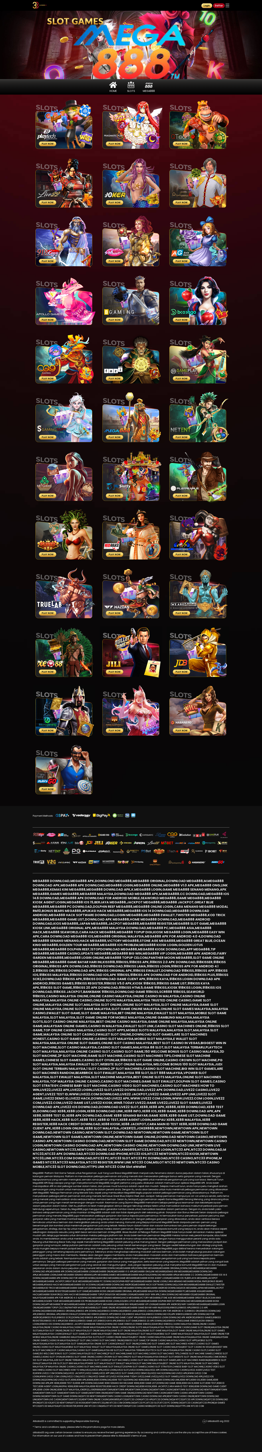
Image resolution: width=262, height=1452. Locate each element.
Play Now (47, 143)
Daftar (219, 5)
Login (207, 5)
